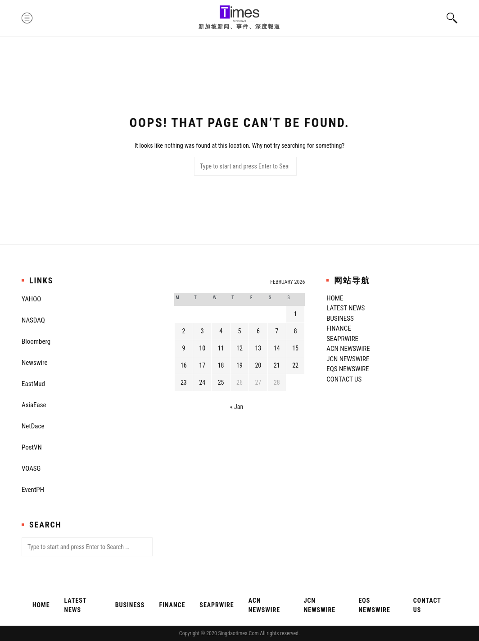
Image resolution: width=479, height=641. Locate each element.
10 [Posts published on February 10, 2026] (202, 348)
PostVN (32, 447)
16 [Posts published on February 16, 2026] (184, 365)
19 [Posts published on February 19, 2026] (239, 365)
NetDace (33, 426)
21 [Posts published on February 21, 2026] (277, 365)
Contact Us (344, 379)
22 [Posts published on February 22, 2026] (295, 365)
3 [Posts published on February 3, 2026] (202, 331)
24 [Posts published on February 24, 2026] (202, 382)
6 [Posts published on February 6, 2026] (258, 331)
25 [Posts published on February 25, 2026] (221, 382)
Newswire (35, 363)
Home (334, 298)
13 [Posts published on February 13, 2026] (258, 348)
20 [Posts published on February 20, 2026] (258, 365)
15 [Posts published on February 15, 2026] (295, 348)
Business (339, 318)
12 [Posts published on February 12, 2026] (239, 348)
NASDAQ (33, 320)
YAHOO (31, 299)
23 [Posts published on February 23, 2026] (184, 382)
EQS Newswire (347, 369)
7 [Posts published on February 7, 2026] (276, 331)
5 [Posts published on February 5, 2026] (239, 331)
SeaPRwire (342, 339)
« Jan (236, 406)
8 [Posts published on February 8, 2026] (295, 331)
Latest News (345, 308)
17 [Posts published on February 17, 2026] (202, 365)
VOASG (31, 468)
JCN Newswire (347, 359)
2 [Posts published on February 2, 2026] (183, 331)
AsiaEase (34, 405)
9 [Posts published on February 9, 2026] (183, 348)
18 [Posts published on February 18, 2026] (221, 365)
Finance (338, 328)
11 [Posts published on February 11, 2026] (221, 348)
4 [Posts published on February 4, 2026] (220, 331)
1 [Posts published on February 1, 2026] (295, 314)
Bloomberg (36, 341)
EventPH (33, 490)
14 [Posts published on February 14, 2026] (277, 348)
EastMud (33, 384)
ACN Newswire (348, 349)
